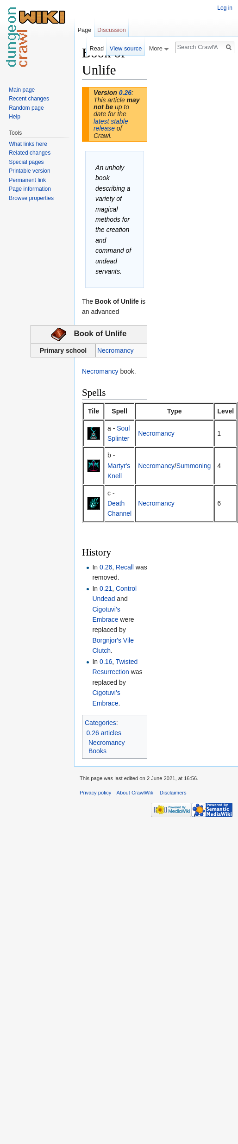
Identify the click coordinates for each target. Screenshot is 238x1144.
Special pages (26, 162)
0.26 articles (104, 733)
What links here (28, 144)
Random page (26, 108)
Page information (30, 189)
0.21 (106, 588)
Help (14, 116)
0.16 (106, 661)
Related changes (29, 153)
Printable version (29, 171)
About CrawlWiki (136, 792)
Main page (22, 90)
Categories (100, 722)
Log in (224, 8)
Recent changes (29, 98)
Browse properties (31, 198)
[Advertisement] (194, 183)
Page (84, 29)
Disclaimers (173, 792)
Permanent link (27, 180)
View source (126, 48)
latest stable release (111, 125)
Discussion (111, 29)
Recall (125, 567)
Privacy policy (95, 792)
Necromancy (115, 350)
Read (96, 48)
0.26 (125, 92)
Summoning (193, 465)
